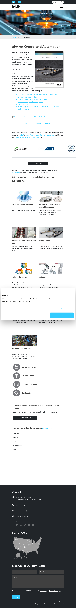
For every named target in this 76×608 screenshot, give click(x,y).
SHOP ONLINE (38, 163)
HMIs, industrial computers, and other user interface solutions (38, 95)
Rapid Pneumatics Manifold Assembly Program (49, 205)
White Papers (17, 445)
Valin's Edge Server (19, 277)
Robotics (42, 277)
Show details (65, 309)
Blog (14, 449)
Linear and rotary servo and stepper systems (32, 99)
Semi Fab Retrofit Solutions (22, 204)
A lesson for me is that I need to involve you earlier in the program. (36, 406)
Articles (15, 441)
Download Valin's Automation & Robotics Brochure (30, 117)
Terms (56, 602)
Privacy (61, 602)
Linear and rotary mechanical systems (30, 102)
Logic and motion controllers (27, 97)
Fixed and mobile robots (26, 104)
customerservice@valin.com (24, 511)
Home (14, 37)
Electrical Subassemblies (21, 348)
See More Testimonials (25, 418)
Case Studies (17, 433)
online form (16, 172)
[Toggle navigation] (61, 6)
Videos (15, 437)
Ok (62, 315)
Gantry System (44, 241)
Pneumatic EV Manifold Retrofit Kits (24, 242)
